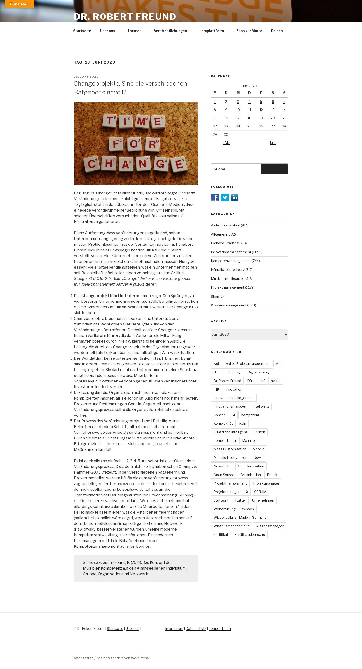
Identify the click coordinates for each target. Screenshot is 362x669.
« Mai (226, 143)
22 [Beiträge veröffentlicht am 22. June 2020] (215, 126)
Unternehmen (263, 500)
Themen (136, 31)
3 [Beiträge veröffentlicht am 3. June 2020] (238, 101)
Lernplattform (214, 31)
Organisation (250, 475)
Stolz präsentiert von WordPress (123, 658)
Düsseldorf (256, 381)
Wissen (248, 509)
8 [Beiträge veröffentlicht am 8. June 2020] (215, 110)
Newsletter (223, 466)
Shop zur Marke (249, 31)
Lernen (259, 432)
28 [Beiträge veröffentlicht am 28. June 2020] (284, 126)
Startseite (82, 31)
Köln (242, 423)
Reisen (279, 31)
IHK (216, 389)
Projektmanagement (227, 287)
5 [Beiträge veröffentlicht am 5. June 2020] (261, 101)
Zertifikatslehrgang (249, 534)
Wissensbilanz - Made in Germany (240, 517)
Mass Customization (230, 449)
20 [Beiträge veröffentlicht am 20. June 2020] (273, 118)
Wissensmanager (269, 526)
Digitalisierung (258, 372)
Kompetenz (250, 415)
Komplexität (223, 423)
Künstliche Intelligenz (228, 270)
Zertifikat (221, 534)
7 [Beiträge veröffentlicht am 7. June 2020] (284, 101)
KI (233, 415)
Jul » (273, 143)
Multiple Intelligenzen (228, 279)
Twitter (240, 500)
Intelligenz (261, 406)
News (258, 458)
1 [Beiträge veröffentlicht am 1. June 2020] (215, 101)
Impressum (174, 629)
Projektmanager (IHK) (231, 492)
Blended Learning (225, 243)
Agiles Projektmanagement (248, 364)
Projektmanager (266, 483)
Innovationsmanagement (231, 252)
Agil (217, 364)
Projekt (273, 475)
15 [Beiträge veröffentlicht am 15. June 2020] (215, 118)
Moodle (258, 449)
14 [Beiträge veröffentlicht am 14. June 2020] (284, 110)
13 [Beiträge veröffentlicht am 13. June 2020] (273, 110)
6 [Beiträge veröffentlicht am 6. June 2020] (273, 101)
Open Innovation (251, 466)
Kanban (219, 415)
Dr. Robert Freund (125, 16)
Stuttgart (221, 500)
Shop (215, 296)
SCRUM (260, 492)
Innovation (233, 389)
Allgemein (219, 234)
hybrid (275, 381)
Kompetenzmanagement (231, 261)
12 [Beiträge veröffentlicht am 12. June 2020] (261, 110)
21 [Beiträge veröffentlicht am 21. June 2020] (284, 118)
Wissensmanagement (229, 305)
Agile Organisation (225, 225)
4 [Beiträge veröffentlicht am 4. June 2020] (249, 101)
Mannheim (250, 440)
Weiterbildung (225, 509)
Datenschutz (196, 629)
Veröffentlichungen (173, 31)
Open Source (224, 475)
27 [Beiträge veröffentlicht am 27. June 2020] (273, 126)
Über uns (109, 31)
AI (277, 364)
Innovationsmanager (230, 406)
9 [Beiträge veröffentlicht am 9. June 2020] (226, 110)
